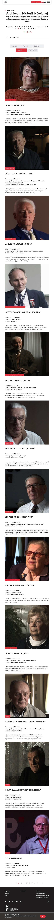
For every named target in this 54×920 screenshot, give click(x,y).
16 (37, 883)
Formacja (25, 46)
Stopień (19, 50)
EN (45, 2)
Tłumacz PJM (23, 891)
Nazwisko (14, 46)
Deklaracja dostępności (40, 893)
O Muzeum (38, 891)
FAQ (6, 895)
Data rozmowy (33, 50)
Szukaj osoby (27, 32)
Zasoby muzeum (10, 10)
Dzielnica (36, 46)
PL (43, 2)
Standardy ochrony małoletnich (42, 897)
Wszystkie (9, 26)
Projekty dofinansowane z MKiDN (42, 895)
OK (43, 916)
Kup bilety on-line (36, 2)
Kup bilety (7, 893)
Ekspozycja (7, 891)
